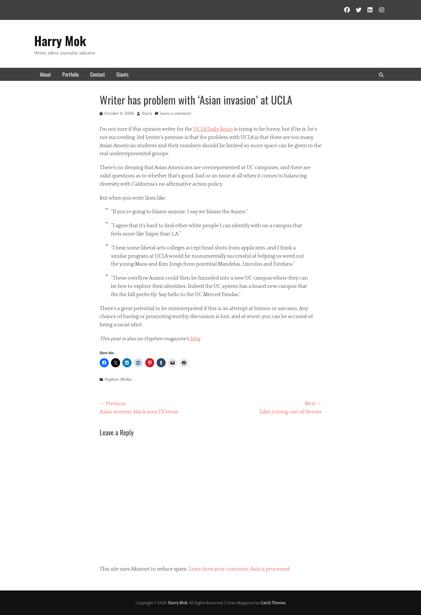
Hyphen (111, 379)
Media (126, 379)
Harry (146, 113)
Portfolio (70, 74)
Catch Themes (273, 603)
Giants (122, 74)
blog (195, 339)
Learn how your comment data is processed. (240, 569)
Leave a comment (175, 113)
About (45, 74)
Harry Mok (60, 40)
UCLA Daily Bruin (213, 129)
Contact (97, 74)
